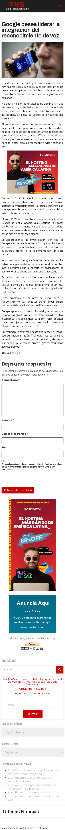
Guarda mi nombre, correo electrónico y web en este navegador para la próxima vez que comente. (32, 467)
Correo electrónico (15, 434)
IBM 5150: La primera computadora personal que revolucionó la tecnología (34, 772)
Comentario (11, 380)
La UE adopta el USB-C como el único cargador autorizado (30, 779)
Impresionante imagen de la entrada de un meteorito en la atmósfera (34, 787)
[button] (60, 6)
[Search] (59, 669)
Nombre (8, 420)
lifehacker (16, 352)
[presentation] (23, 480)
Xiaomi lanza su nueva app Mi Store (29, 792)
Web (4, 447)
